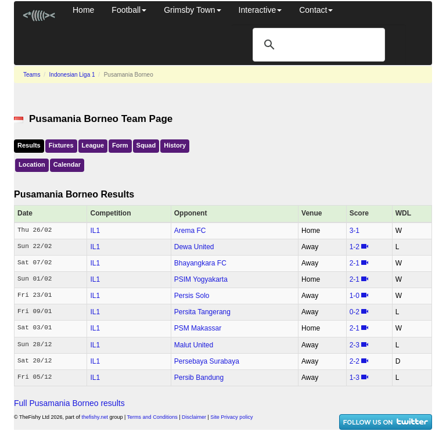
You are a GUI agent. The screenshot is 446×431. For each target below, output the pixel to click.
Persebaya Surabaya (206, 361)
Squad (146, 145)
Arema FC (190, 231)
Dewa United (194, 247)
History (175, 145)
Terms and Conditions (152, 417)
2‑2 (354, 361)
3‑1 (354, 231)
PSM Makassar (197, 328)
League (93, 145)
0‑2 (354, 312)
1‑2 (354, 247)
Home (83, 10)
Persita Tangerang (202, 312)
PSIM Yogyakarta (201, 279)
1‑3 (354, 377)
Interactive (260, 10)
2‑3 (354, 345)
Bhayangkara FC (200, 263)
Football (129, 10)
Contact (316, 10)
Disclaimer (194, 417)
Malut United (193, 345)
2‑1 (354, 263)
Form (120, 145)
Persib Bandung (199, 377)
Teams (31, 74)
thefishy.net (95, 417)
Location (32, 164)
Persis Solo (192, 296)
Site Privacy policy (231, 417)
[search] (317, 45)
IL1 (95, 231)
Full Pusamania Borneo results (69, 403)
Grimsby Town (192, 10)
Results (29, 145)
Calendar (67, 164)
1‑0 (354, 296)
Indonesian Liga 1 (72, 74)
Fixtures (61, 145)
